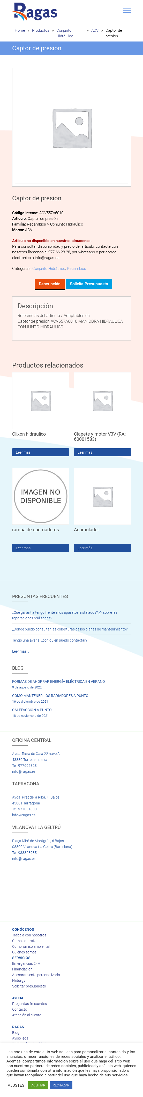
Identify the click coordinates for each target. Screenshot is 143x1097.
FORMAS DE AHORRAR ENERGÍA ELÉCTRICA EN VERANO (58, 681)
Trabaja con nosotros (29, 935)
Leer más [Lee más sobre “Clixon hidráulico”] (23, 452)
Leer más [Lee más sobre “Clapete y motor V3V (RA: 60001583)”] (85, 452)
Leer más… (20, 651)
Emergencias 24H (26, 963)
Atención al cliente (26, 1015)
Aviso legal (20, 1038)
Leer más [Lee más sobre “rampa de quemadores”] (23, 548)
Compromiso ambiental (31, 946)
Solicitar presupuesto (29, 986)
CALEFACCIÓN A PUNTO (32, 710)
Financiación (22, 969)
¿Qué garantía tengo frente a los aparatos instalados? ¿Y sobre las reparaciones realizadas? (64, 615)
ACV (95, 30)
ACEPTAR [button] (38, 1085)
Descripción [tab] (50, 283)
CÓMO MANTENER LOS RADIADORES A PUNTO (50, 696)
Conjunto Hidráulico (48, 268)
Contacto (19, 1009)
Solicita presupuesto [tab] (89, 283)
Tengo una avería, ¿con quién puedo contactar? (49, 640)
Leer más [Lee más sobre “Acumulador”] (85, 548)
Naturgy (18, 980)
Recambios (76, 268)
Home (20, 30)
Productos (40, 30)
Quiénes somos (24, 952)
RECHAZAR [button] (61, 1085)
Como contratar (25, 941)
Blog (15, 1032)
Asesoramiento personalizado (36, 975)
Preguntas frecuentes (29, 1004)
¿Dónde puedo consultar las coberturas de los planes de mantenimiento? (69, 629)
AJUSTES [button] (16, 1085)
